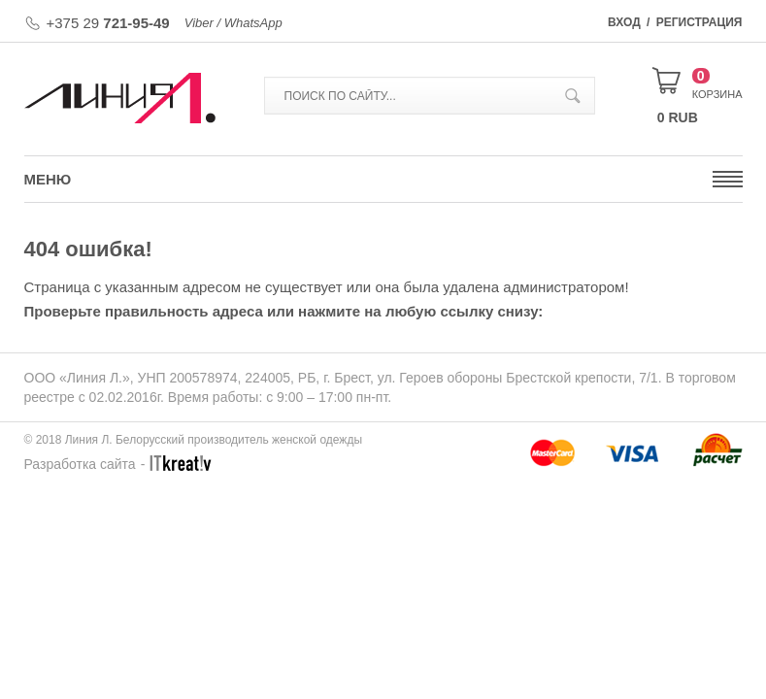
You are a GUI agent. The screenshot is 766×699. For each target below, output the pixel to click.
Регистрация (699, 22)
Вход (624, 22)
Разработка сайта (80, 464)
